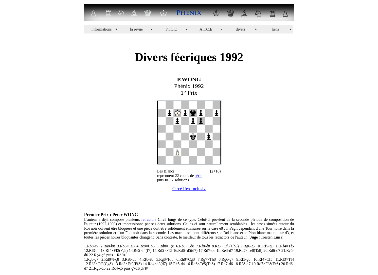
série (198, 175)
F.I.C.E (171, 29)
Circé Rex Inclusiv (189, 188)
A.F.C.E (205, 29)
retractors (148, 219)
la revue (136, 29)
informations (101, 29)
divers (240, 29)
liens (275, 29)
